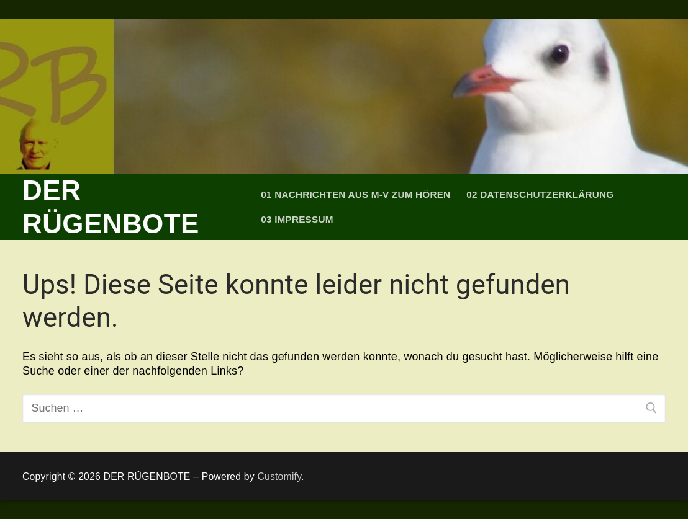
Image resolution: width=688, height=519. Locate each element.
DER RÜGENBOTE (110, 207)
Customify (279, 476)
